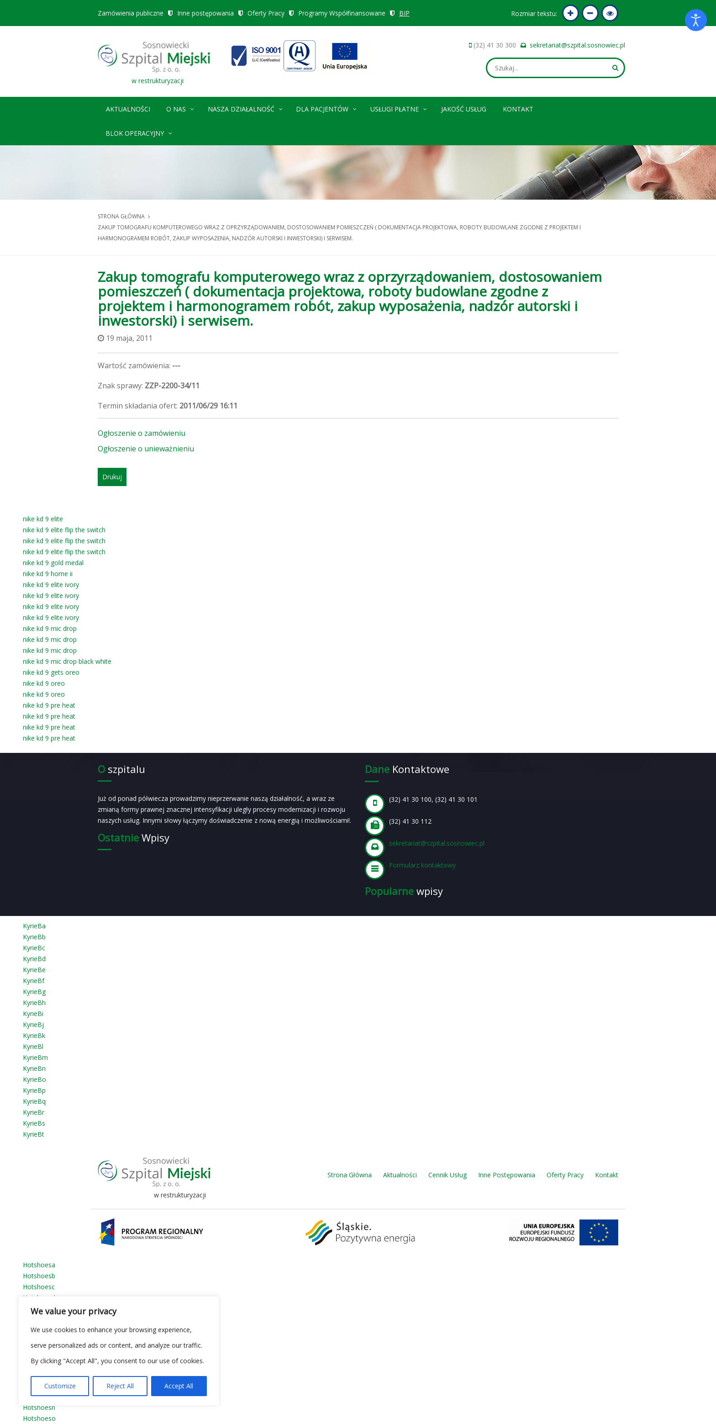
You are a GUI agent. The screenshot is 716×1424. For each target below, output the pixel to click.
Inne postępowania (205, 13)
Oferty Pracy (265, 13)
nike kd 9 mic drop (50, 628)
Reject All (120, 1386)
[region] (118, 1351)
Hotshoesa (39, 1264)
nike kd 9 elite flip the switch (64, 529)
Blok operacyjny (139, 132)
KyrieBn (34, 1068)
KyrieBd (34, 958)
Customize (60, 1386)
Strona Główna (349, 1174)
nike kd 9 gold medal (53, 562)
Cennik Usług (447, 1174)
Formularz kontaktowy (422, 865)
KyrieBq (34, 1101)
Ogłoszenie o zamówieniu (141, 433)
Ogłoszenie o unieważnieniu (146, 449)
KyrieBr (33, 1112)
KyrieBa (34, 925)
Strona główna (121, 216)
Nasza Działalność (246, 107)
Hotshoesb (39, 1275)
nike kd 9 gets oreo (51, 672)
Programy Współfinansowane (342, 13)
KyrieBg (34, 991)
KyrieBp (34, 1090)
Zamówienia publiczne (130, 13)
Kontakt (518, 109)
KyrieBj (33, 1024)
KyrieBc (34, 947)
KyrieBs (34, 1123)
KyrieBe (34, 969)
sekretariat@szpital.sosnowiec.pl (577, 45)
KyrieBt (33, 1134)
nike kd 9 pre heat (49, 705)
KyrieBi (33, 1013)
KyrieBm (35, 1057)
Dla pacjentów (327, 107)
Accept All (178, 1386)
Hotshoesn (39, 1407)
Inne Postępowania (506, 1174)
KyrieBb (34, 936)
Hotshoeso (39, 1418)
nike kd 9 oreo (44, 683)
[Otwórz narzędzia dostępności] (696, 20)
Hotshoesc (39, 1286)
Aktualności (128, 109)
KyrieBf (33, 980)
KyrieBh (34, 1002)
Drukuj (112, 476)
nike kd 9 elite (43, 518)
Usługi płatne (399, 107)
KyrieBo (34, 1079)
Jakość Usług (463, 109)
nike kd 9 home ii (48, 573)
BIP (405, 13)
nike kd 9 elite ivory (51, 584)
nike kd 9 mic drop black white (67, 661)
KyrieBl (33, 1046)
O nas (180, 107)
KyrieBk (34, 1035)
